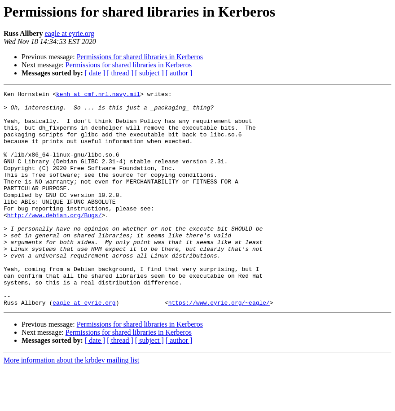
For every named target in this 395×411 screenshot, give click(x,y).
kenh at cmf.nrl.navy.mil (98, 95)
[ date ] (95, 73)
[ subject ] (149, 73)
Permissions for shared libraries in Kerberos (140, 57)
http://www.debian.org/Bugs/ (54, 240)
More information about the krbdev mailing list (71, 403)
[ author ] (179, 73)
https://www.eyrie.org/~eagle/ (219, 345)
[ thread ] (120, 73)
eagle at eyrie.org (69, 33)
